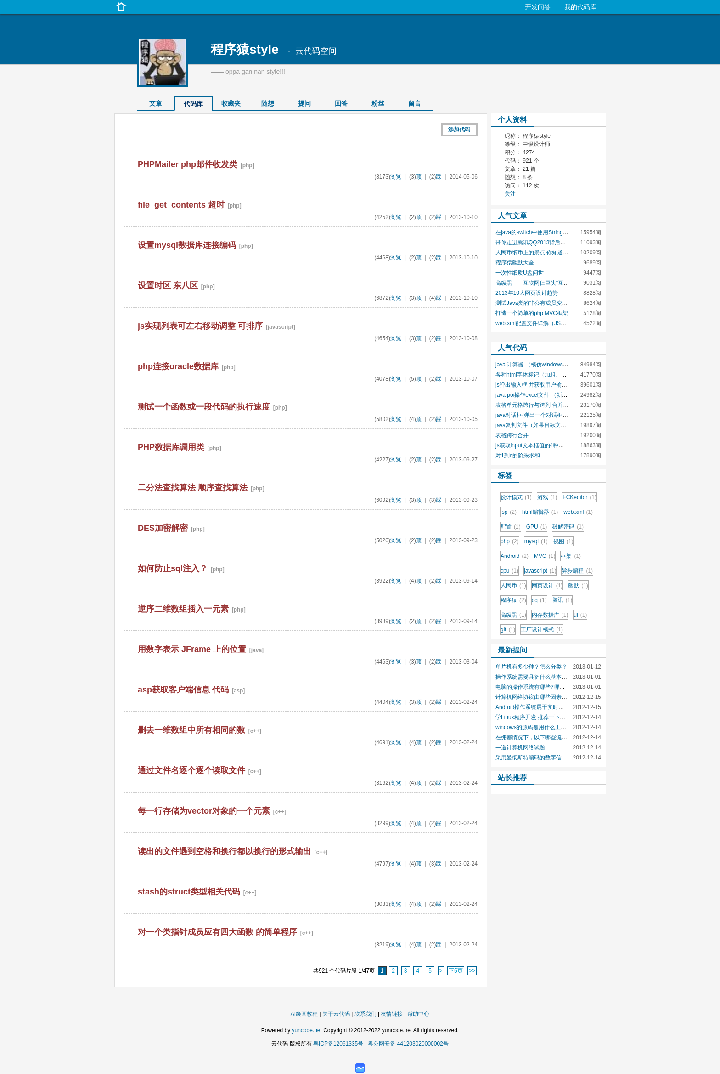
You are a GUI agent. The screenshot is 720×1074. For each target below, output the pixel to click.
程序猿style (245, 49)
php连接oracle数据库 (178, 366)
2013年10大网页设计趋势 (526, 293)
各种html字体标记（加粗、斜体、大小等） (547, 374)
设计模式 (516, 497)
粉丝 (377, 103)
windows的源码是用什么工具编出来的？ (544, 727)
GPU (536, 526)
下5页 (456, 970)
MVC (544, 556)
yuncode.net (306, 1030)
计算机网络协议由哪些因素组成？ (536, 697)
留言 (414, 103)
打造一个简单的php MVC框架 (531, 313)
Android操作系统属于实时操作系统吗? (542, 707)
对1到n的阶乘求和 (517, 455)
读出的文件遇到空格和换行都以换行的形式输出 (224, 851)
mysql (536, 541)
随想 (267, 103)
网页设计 (547, 585)
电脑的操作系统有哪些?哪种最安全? (539, 687)
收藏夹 (231, 103)
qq (539, 600)
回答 (341, 103)
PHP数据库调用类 (171, 447)
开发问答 (538, 7)
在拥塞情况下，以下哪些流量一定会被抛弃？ (550, 737)
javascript (540, 571)
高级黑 (513, 615)
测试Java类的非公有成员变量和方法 (539, 303)
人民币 (513, 585)
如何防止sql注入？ (173, 568)
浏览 (395, 177)
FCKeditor (579, 497)
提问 (304, 103)
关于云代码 (336, 1014)
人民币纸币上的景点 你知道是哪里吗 (540, 252)
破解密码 (568, 526)
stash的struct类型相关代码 (189, 891)
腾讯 (562, 600)
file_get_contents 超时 (181, 204)
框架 (571, 556)
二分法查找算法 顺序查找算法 (193, 487)
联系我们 (365, 1014)
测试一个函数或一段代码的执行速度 (204, 406)
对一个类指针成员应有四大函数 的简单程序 (217, 932)
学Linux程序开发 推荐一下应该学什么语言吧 (549, 717)
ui (580, 615)
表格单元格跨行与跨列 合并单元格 (537, 405)
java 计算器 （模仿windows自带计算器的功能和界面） (562, 364)
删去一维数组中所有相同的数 (191, 730)
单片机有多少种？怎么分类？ (531, 667)
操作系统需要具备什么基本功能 (534, 677)
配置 (511, 526)
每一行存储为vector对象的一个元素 (204, 810)
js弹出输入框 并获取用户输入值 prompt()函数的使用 (559, 385)
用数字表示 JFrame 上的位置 (192, 649)
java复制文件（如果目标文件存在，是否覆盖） (552, 425)
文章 (155, 103)
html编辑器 (540, 512)
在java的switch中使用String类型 (534, 232)
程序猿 (513, 600)
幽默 (578, 585)
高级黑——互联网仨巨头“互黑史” (535, 283)
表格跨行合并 (512, 435)
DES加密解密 (163, 528)
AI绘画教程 (304, 1014)
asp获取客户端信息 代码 (183, 689)
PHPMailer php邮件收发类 (187, 164)
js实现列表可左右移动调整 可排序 (200, 326)
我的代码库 (580, 7)
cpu (509, 571)
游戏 (547, 497)
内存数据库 (550, 615)
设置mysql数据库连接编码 (187, 245)
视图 (563, 541)
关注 (510, 194)
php (510, 541)
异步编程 (577, 571)
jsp (509, 512)
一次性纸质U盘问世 (519, 273)
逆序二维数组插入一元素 (183, 608)
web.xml (578, 512)
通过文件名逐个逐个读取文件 (191, 770)
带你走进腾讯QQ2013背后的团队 (536, 242)
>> (472, 970)
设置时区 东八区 (168, 285)
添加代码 (459, 129)
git (508, 629)
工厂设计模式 (542, 629)
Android (515, 556)
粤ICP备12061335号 (338, 1043)
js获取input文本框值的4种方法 (532, 445)
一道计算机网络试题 (520, 747)
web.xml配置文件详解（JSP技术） (538, 323)
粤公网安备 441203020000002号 (408, 1043)
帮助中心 (418, 1014)
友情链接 (392, 1014)
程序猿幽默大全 (514, 262)
